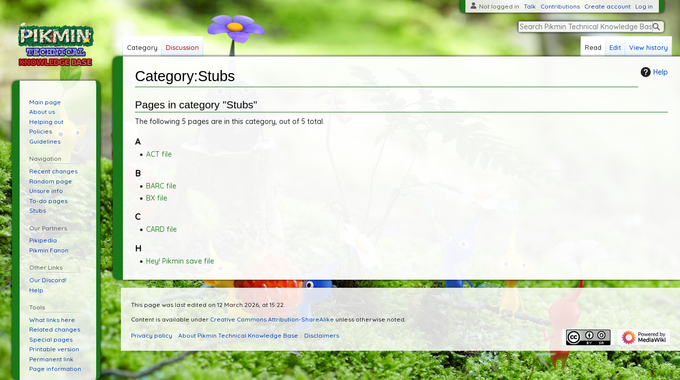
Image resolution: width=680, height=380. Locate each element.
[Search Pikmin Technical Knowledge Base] (585, 26)
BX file (156, 198)
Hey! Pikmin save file (180, 261)
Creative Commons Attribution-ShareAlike (272, 319)
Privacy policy (151, 335)
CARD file (161, 229)
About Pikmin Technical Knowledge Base (238, 335)
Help (653, 72)
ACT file (159, 154)
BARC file (161, 186)
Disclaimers (321, 335)
